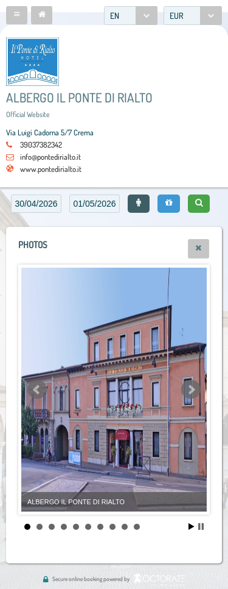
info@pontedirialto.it (50, 157)
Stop (201, 526)
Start (191, 526)
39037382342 (41, 144)
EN (114, 15)
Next (191, 389)
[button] (16, 15)
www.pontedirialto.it (50, 169)
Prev (37, 389)
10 (137, 527)
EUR (177, 15)
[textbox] (36, 204)
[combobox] (130, 15)
